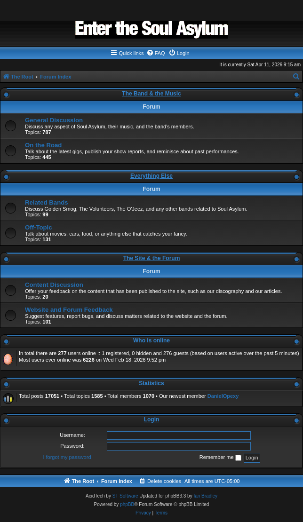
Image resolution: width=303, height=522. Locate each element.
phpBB (127, 504)
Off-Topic (38, 227)
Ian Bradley (205, 495)
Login (151, 419)
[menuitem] (155, 53)
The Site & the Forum (151, 258)
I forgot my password (67, 457)
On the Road (43, 145)
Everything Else (151, 176)
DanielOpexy (223, 396)
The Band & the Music (151, 93)
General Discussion (54, 120)
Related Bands (46, 202)
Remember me (220, 457)
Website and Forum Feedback (69, 309)
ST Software (125, 495)
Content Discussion (54, 284)
